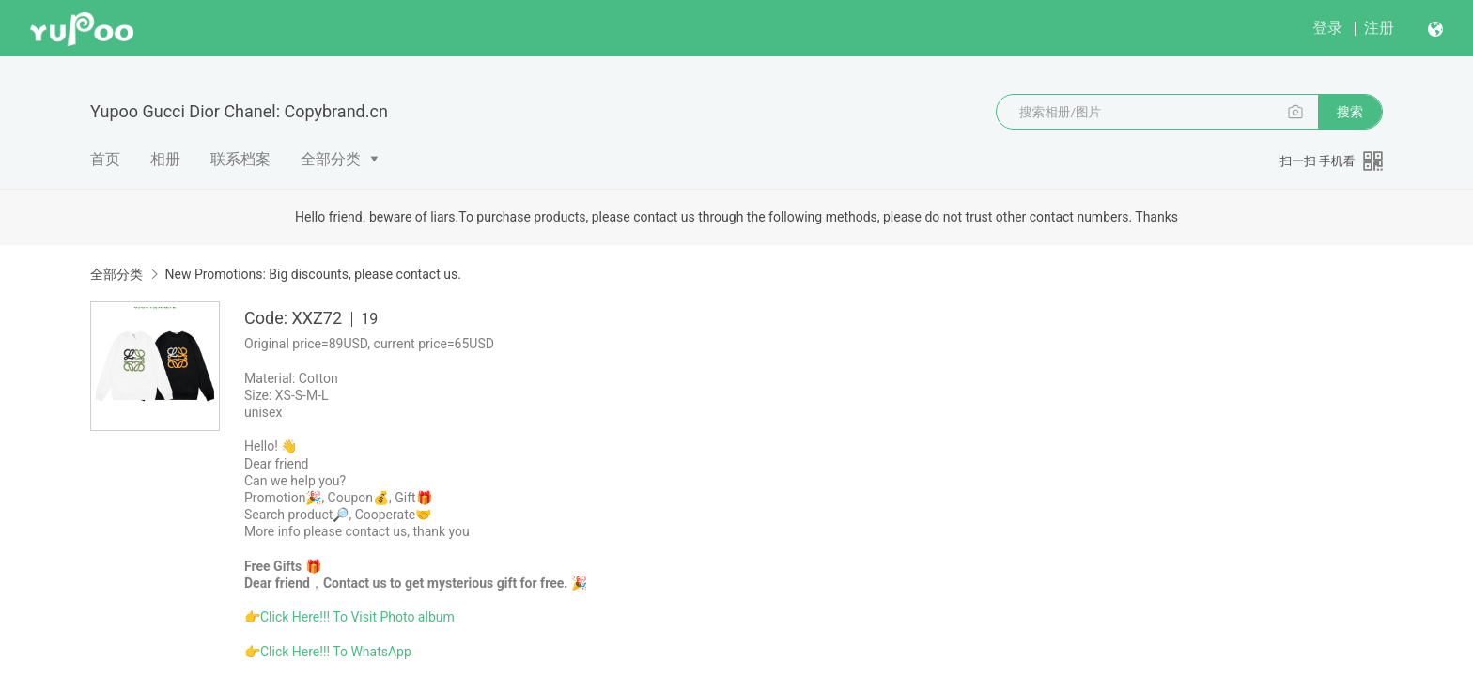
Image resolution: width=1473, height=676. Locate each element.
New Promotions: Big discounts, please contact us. (312, 274)
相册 (165, 159)
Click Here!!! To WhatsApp (335, 651)
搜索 (1350, 111)
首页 (105, 159)
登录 (1327, 28)
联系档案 (240, 159)
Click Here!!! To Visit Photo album (357, 616)
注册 (1379, 28)
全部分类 (331, 159)
